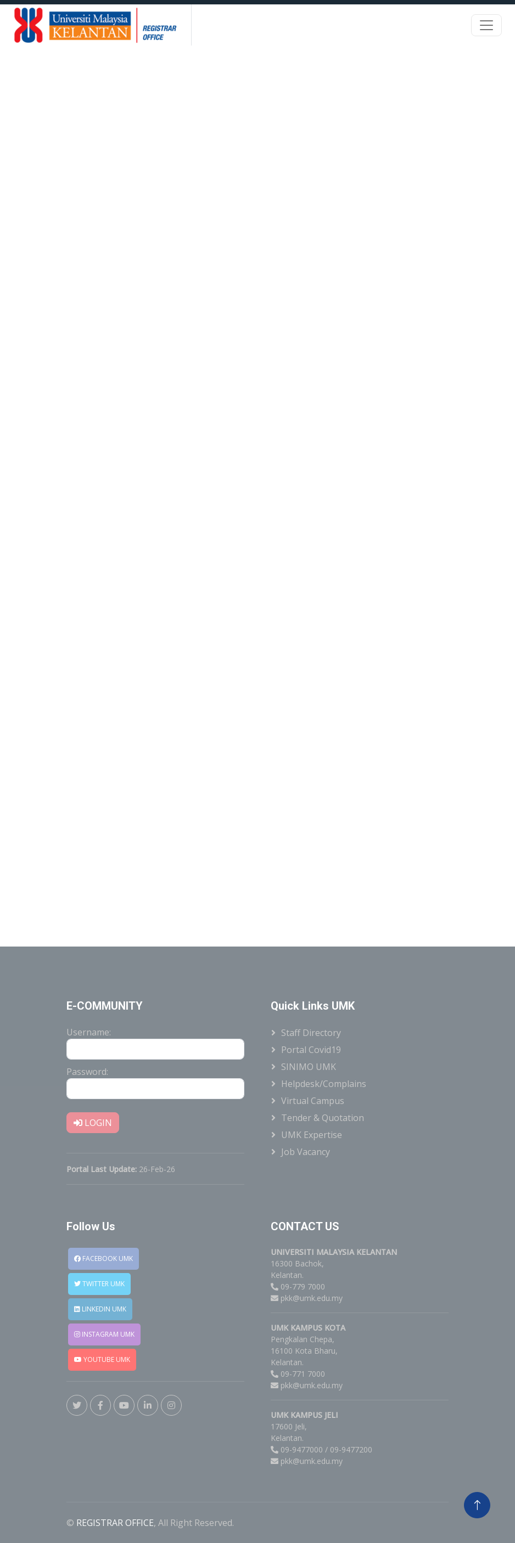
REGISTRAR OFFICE (115, 1523)
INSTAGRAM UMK (104, 1334)
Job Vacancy (305, 1152)
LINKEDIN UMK (100, 1309)
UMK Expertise (311, 1135)
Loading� (257, 494)
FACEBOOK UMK (103, 1258)
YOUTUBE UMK (102, 1359)
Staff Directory (311, 1033)
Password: (87, 1072)
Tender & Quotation (322, 1118)
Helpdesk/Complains (323, 1084)
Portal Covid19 (311, 1050)
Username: (88, 1032)
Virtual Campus (312, 1101)
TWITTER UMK (99, 1283)
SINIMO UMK (308, 1067)
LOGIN (93, 1123)
